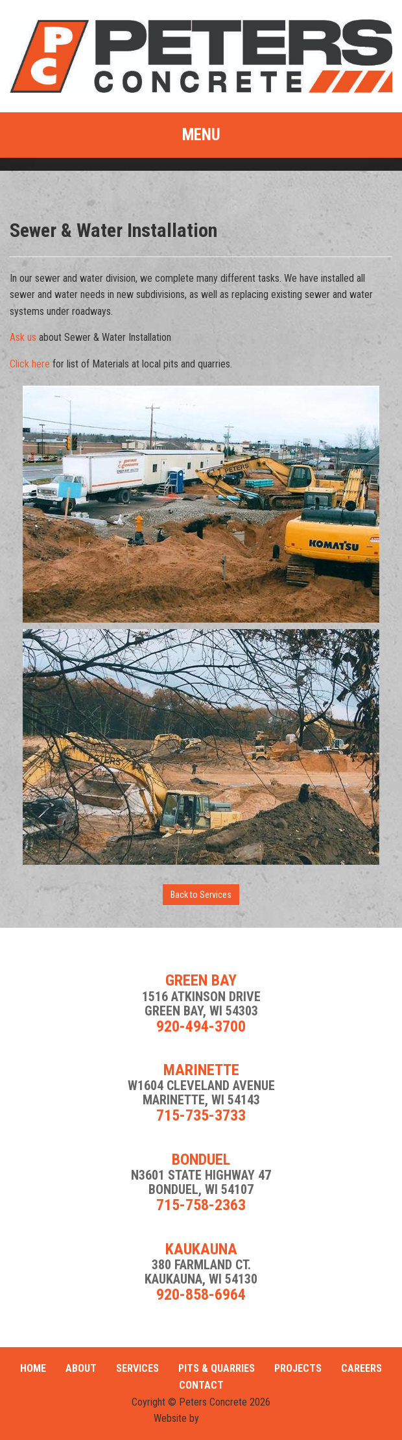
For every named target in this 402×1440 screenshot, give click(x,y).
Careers (361, 1368)
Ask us (23, 337)
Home (33, 1368)
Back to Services (201, 894)
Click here (30, 364)
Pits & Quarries (216, 1368)
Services (137, 1368)
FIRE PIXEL (225, 1418)
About (81, 1368)
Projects (298, 1368)
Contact (201, 1385)
